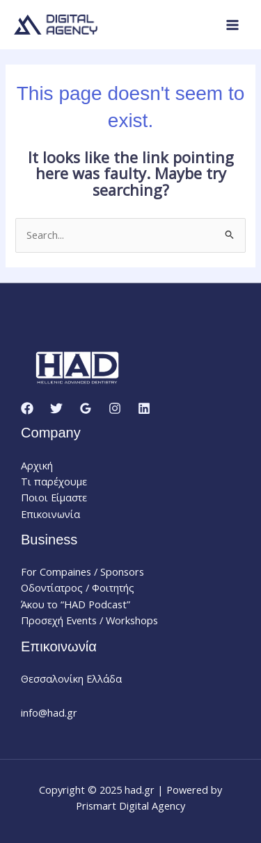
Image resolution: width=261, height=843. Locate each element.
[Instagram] (115, 408)
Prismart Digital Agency (130, 805)
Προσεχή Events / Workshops (89, 620)
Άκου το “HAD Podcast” (75, 604)
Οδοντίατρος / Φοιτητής (77, 587)
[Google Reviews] (85, 408)
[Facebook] (27, 408)
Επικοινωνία (50, 514)
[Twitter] (56, 408)
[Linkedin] (144, 408)
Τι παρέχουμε (54, 481)
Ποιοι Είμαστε (54, 497)
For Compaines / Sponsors (82, 571)
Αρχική (37, 465)
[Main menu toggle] (232, 25)
